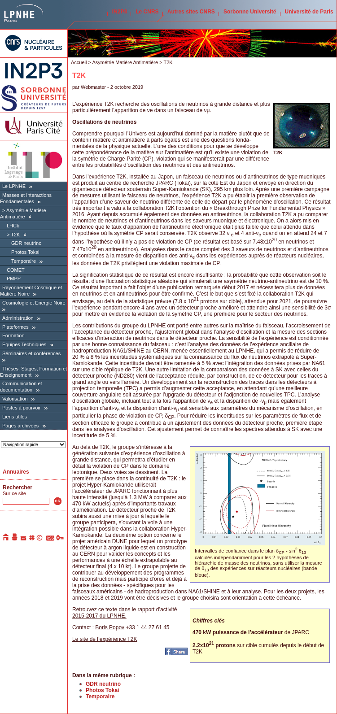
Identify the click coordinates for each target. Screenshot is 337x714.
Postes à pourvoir (21, 407)
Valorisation (15, 398)
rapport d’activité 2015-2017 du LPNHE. (124, 612)
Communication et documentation (21, 386)
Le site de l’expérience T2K (104, 639)
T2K (15, 234)
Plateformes (15, 327)
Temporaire (23, 261)
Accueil (79, 62)
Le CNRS (147, 12)
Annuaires (16, 472)
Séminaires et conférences (31, 353)
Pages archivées (20, 425)
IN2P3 (119, 12)
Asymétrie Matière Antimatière (125, 62)
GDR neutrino (26, 243)
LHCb (13, 225)
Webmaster (94, 87)
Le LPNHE (14, 186)
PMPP (14, 278)
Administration (18, 318)
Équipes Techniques (24, 344)
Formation (13, 335)
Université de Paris (309, 12)
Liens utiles (14, 416)
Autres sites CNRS (191, 12)
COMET (16, 270)
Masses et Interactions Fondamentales (26, 198)
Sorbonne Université (249, 12)
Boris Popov (109, 627)
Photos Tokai (25, 252)
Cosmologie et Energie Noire (34, 302)
